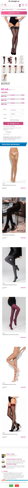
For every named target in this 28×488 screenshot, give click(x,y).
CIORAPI (11, 9)
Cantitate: (5, 118)
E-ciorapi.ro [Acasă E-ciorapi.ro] (14, 1)
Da (11, 485)
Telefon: (21, 9)
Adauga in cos (13, 123)
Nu (17, 485)
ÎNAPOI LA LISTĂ (14, 13)
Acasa (3, 9)
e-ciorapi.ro (11, 472)
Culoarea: (5, 114)
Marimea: (5, 109)
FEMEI (7, 9)
